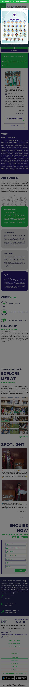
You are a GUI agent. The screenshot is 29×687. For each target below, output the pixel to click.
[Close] (25, 9)
